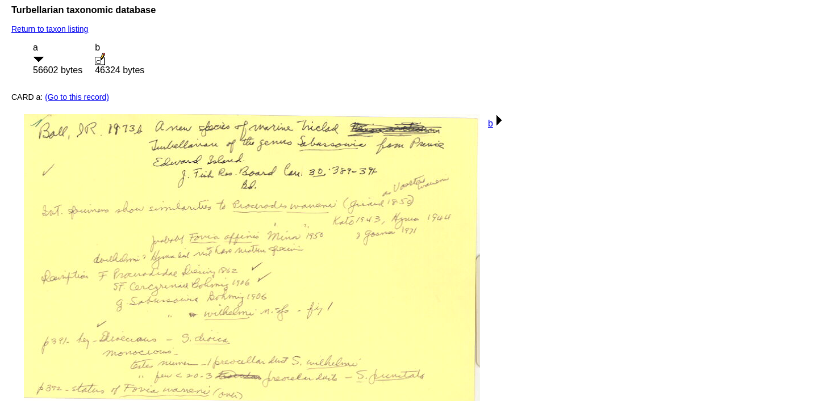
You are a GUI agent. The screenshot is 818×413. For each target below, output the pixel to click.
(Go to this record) (77, 97)
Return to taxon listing (49, 28)
